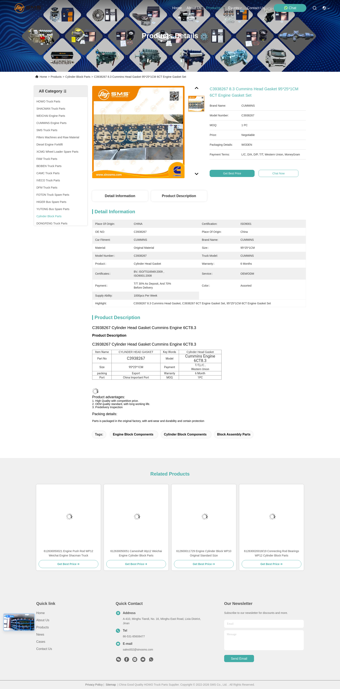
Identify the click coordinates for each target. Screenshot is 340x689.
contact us (256, 8)
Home (177, 8)
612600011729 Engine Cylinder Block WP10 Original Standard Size (203, 553)
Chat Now (286, 173)
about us (194, 8)
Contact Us (44, 649)
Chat (290, 8)
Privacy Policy (94, 684)
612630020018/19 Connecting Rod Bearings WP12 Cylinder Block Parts (271, 553)
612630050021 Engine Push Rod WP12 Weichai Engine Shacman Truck (68, 553)
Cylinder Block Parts (77, 76)
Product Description (179, 196)
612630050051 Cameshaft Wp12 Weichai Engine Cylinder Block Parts (136, 553)
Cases (40, 641)
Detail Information (120, 196)
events (235, 8)
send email (239, 658)
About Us (42, 620)
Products (56, 76)
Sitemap (111, 684)
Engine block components (133, 434)
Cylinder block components (185, 434)
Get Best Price (239, 173)
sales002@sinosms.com (138, 649)
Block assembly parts (233, 434)
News (40, 634)
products (214, 8)
